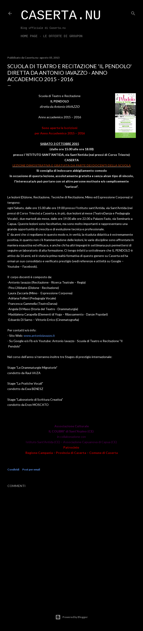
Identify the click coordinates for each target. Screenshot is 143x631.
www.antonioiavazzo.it (39, 335)
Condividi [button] (13, 469)
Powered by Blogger (71, 617)
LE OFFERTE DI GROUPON (62, 36)
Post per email (31, 469)
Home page (29, 36)
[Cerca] (133, 12)
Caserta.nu (61, 15)
